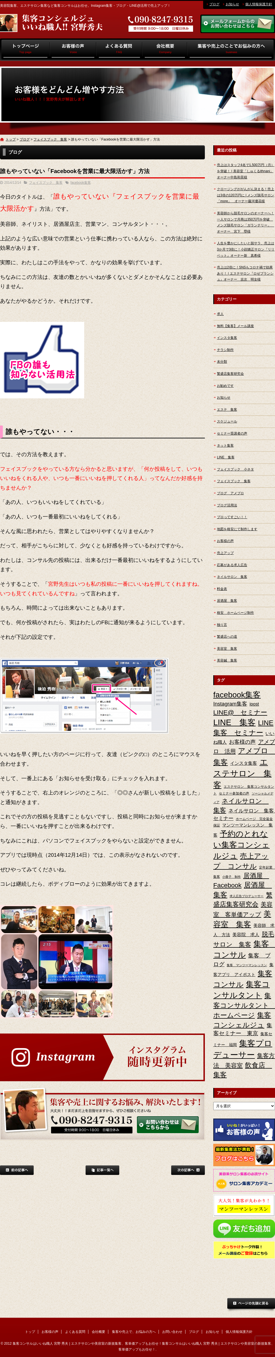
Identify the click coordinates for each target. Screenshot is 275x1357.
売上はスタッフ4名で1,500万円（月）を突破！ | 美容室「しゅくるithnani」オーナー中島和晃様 (245, 171)
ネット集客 (225, 445)
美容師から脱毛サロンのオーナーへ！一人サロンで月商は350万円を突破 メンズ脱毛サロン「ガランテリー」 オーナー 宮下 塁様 (245, 222)
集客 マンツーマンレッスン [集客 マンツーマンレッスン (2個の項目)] (247, 965)
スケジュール (227, 421)
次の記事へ (188, 1170)
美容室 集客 (227, 649)
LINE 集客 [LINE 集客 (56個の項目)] (234, 722)
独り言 (222, 625)
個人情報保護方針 (258, 4)
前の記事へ (17, 1170)
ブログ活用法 (227, 505)
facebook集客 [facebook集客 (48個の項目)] (237, 694)
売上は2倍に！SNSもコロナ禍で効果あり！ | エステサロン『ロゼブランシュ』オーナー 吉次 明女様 (245, 273)
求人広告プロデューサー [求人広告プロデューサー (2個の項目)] (246, 896)
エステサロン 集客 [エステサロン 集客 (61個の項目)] (242, 773)
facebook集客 (80, 183)
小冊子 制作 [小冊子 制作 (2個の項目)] (231, 876)
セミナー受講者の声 (232, 433)
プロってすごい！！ (232, 517)
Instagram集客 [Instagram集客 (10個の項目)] (230, 704)
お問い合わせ (172, 1332)
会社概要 (164, 49)
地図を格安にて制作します (237, 529)
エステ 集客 (227, 410)
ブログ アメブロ (230, 493)
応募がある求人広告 (232, 565)
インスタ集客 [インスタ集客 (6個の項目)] (243, 763)
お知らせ (232, 4)
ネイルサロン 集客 (232, 577)
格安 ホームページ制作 (235, 613)
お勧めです (225, 386)
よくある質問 (119, 49)
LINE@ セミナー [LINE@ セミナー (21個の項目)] (240, 712)
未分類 (222, 362)
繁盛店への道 (227, 637)
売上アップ (225, 553)
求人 (220, 314)
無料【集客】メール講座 (235, 326)
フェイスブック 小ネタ (235, 469)
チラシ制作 (225, 350)
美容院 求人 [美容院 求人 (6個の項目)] (245, 934)
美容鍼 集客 (227, 660)
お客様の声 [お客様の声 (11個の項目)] (242, 742)
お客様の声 (73, 49)
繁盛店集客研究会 (230, 374)
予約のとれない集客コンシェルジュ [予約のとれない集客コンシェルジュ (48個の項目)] (241, 845)
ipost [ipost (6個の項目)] (254, 704)
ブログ (214, 4)
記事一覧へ (102, 1170)
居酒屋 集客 (227, 601)
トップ (25, 49)
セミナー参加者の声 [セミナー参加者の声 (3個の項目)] (234, 793)
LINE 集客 (226, 457)
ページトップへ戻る (251, 1305)
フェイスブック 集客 (50, 139)
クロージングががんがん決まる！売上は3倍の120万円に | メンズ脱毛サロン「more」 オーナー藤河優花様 (245, 195)
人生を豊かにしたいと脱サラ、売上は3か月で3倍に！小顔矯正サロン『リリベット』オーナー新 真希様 (245, 249)
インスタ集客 (227, 338)
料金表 (222, 589)
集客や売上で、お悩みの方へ (231, 49)
